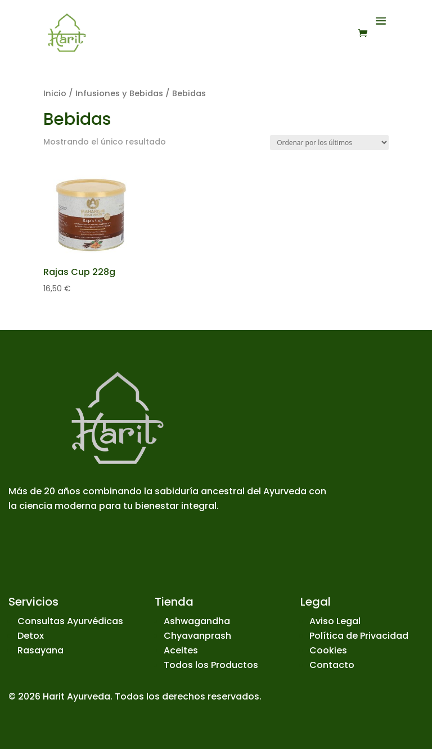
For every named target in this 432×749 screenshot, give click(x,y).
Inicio (54, 93)
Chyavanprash (197, 635)
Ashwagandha (197, 621)
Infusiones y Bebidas (119, 93)
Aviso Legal (335, 621)
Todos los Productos (211, 664)
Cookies (328, 650)
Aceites (181, 650)
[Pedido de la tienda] (329, 142)
